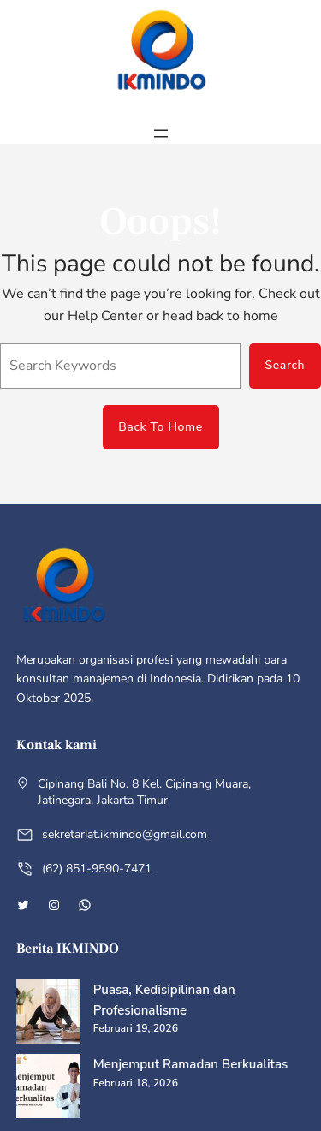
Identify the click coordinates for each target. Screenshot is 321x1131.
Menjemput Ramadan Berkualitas (190, 1064)
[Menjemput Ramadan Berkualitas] (48, 1089)
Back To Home (160, 427)
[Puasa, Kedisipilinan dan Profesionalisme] (48, 1014)
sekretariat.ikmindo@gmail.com (124, 834)
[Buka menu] (161, 133)
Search (285, 365)
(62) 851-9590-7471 (97, 868)
